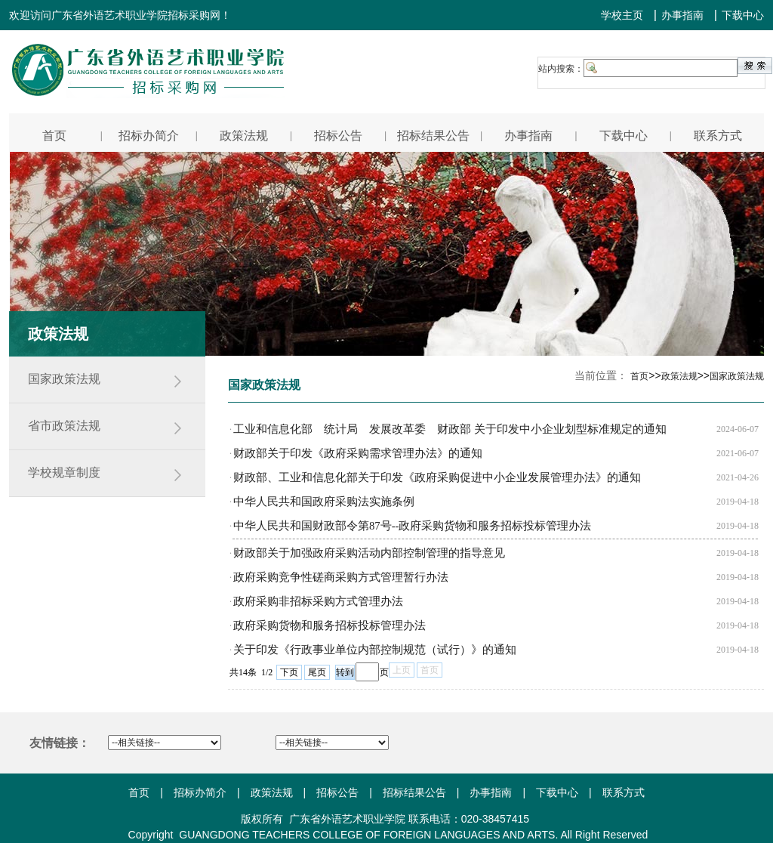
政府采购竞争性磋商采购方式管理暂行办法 (340, 577)
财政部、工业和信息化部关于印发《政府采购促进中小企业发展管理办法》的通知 (437, 477)
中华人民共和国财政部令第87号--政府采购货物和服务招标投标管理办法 (412, 526)
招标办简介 (200, 792)
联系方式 (623, 792)
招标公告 (337, 792)
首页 (138, 792)
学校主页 (622, 15)
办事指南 (682, 15)
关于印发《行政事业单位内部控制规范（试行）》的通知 (374, 650)
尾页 (317, 672)
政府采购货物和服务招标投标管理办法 (329, 625)
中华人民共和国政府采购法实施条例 (323, 502)
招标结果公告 (414, 792)
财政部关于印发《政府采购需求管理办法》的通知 (357, 453)
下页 (289, 672)
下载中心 (743, 15)
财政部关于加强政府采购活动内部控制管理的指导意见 (369, 553)
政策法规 (272, 792)
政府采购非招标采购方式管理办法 (318, 601)
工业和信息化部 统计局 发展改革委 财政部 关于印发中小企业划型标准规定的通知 (450, 429)
